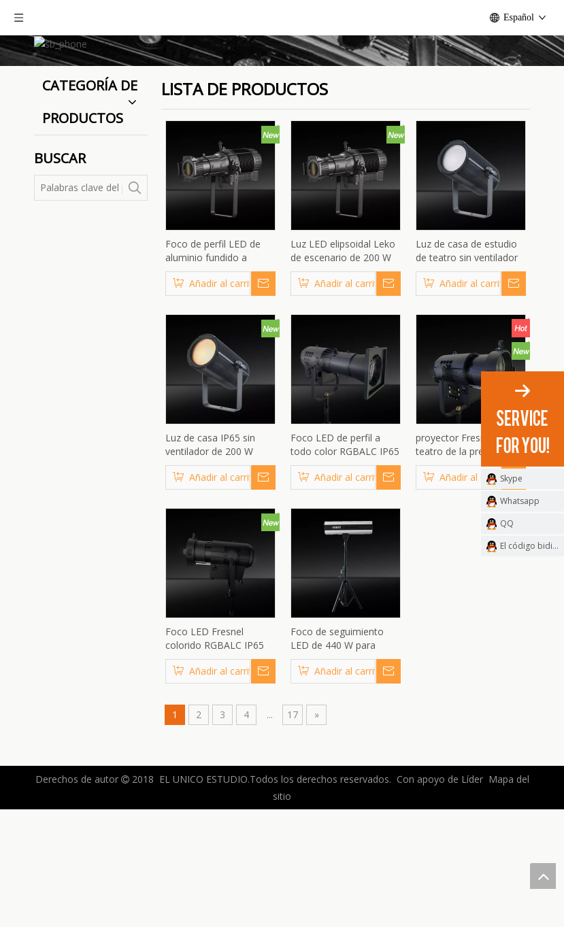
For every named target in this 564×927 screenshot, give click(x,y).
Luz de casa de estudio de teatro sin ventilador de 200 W (467, 363)
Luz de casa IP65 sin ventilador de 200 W (210, 556)
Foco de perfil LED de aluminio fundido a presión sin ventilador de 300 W (219, 363)
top (543, 876)
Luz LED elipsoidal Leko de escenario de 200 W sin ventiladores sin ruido (345, 363)
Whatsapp (520, 501)
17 (292, 826)
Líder (472, 891)
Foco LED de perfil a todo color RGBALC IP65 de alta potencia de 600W (345, 557)
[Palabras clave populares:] (134, 300)
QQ (507, 523)
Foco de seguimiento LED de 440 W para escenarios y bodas (337, 750)
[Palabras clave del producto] (79, 300)
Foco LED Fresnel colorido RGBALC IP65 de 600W (214, 750)
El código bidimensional (532, 546)
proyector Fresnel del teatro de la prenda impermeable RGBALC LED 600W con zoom (465, 557)
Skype (511, 478)
